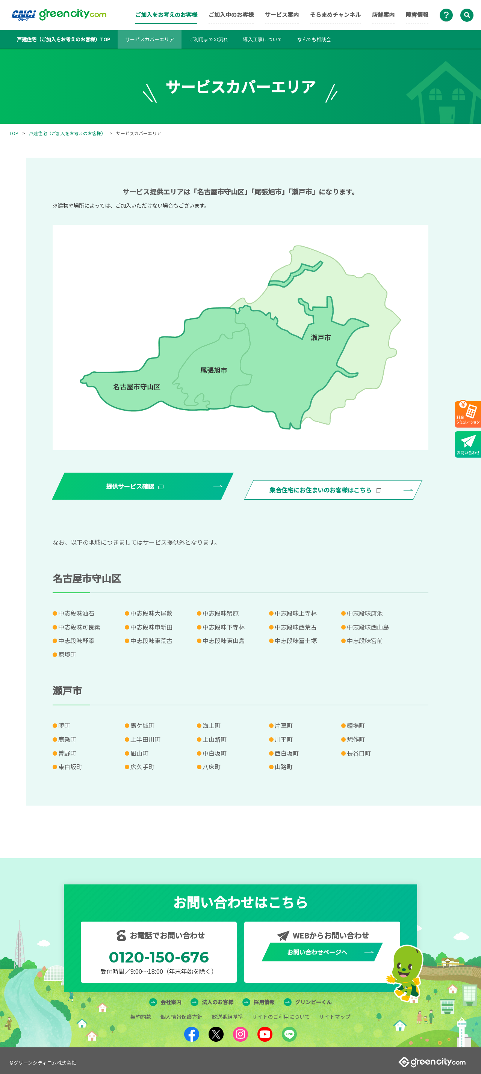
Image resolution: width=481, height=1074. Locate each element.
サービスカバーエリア (149, 39)
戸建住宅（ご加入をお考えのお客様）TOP (63, 39)
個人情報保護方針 (181, 1013)
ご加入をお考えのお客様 (166, 14)
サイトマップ (335, 1013)
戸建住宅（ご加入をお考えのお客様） (67, 133)
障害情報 (417, 14)
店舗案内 (383, 14)
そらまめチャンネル (335, 14)
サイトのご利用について (281, 1013)
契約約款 (140, 1013)
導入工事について (262, 39)
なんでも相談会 (314, 39)
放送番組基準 (227, 1013)
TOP (13, 133)
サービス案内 (282, 14)
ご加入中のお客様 (231, 14)
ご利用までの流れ (208, 39)
